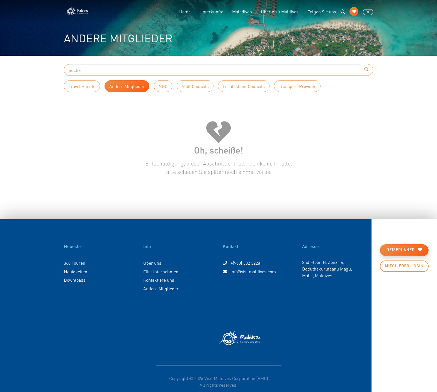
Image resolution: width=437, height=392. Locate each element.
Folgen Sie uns (321, 11)
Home (185, 11)
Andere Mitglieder (127, 86)
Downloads (75, 279)
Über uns (152, 262)
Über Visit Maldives (279, 11)
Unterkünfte (211, 11)
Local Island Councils (244, 86)
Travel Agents (82, 86)
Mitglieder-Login (404, 266)
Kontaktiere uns (158, 279)
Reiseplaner (404, 250)
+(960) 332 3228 (241, 262)
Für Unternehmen (160, 271)
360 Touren (74, 262)
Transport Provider (297, 86)
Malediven (242, 11)
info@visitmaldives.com (249, 271)
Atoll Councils (195, 86)
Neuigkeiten (75, 271)
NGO (163, 86)
